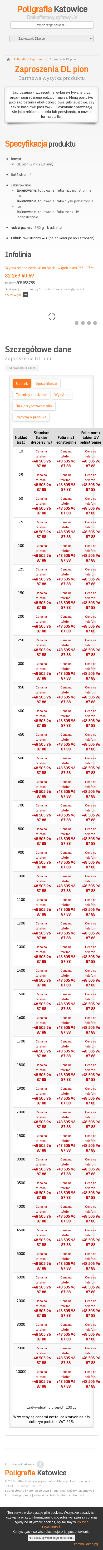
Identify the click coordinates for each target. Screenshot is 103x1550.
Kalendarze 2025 (38, 1490)
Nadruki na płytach (46, 1495)
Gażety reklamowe (79, 1490)
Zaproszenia (38, 59)
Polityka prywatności (40, 1481)
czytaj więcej (13, 295)
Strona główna (8, 59)
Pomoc (66, 1495)
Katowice (52, 13)
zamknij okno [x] (86, 1544)
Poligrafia (20, 59)
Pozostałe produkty (18, 1495)
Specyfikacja (46, 383)
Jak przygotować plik (34, 406)
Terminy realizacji (31, 394)
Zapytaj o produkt (31, 417)
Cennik (22, 383)
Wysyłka (61, 394)
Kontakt (78, 1495)
